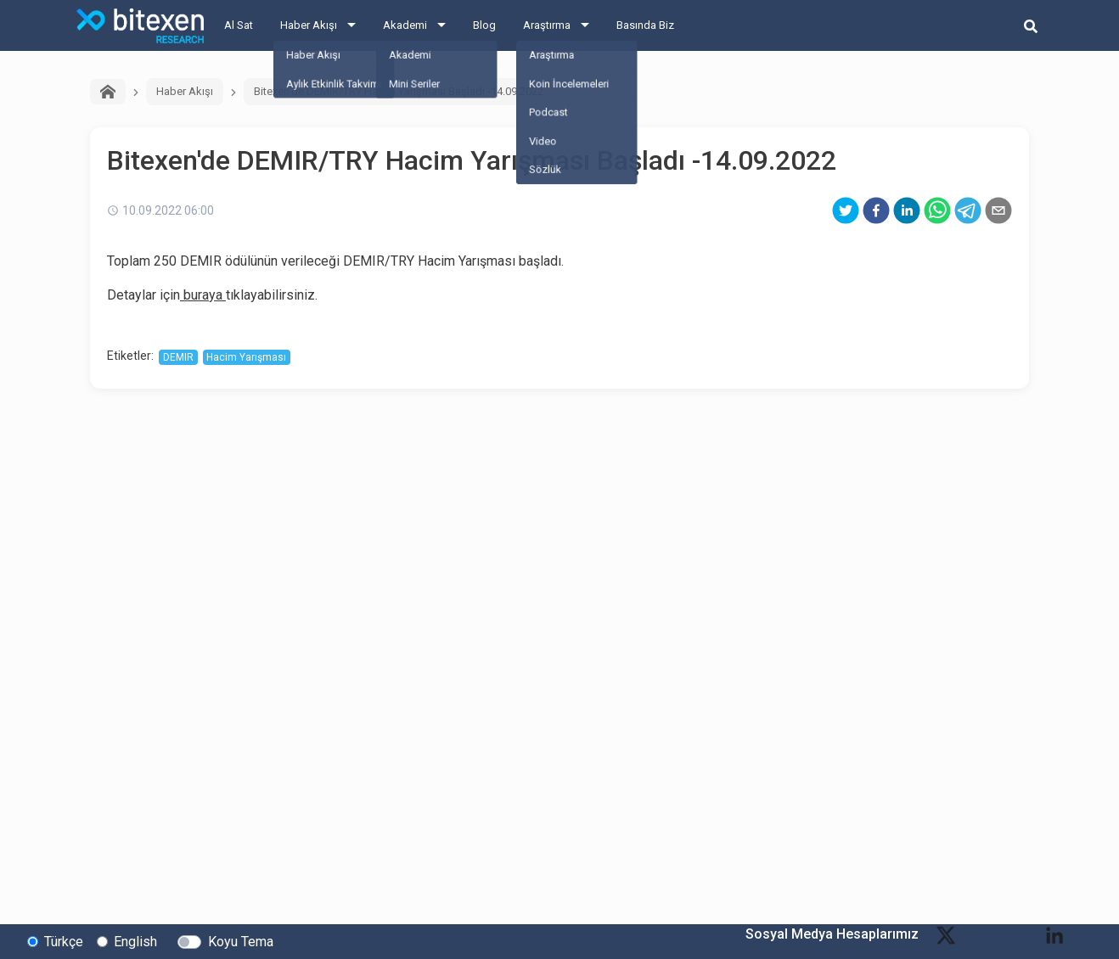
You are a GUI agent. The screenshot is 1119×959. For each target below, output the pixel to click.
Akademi (405, 25)
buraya (201, 295)
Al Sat (238, 25)
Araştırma (547, 25)
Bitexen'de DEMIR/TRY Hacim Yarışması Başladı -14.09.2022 (398, 91)
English (135, 941)
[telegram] (967, 210)
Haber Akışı (308, 25)
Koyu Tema (240, 941)
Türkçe (63, 941)
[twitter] (845, 210)
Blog (484, 25)
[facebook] (876, 210)
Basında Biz (645, 25)
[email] (998, 210)
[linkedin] (906, 210)
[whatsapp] (937, 210)
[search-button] (1031, 25)
